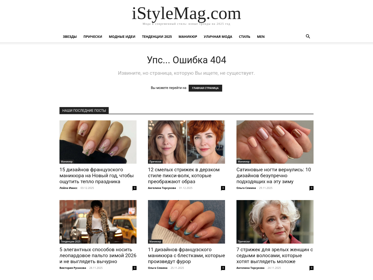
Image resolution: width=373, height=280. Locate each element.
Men (261, 36)
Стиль (244, 36)
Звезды (70, 36)
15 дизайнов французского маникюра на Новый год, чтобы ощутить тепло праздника (96, 175)
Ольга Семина (246, 188)
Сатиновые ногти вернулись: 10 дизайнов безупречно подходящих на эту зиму (273, 175)
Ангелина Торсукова (162, 188)
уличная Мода (218, 36)
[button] (308, 37)
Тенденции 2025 (157, 36)
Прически (92, 36)
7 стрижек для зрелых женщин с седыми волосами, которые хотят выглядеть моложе (274, 255)
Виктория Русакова (72, 268)
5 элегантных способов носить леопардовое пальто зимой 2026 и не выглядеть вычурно (97, 255)
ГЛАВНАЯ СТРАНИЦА (205, 88)
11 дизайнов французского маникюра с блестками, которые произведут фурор (186, 255)
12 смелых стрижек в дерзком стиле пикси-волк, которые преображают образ (184, 175)
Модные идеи (122, 36)
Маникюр (188, 36)
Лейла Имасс (68, 188)
